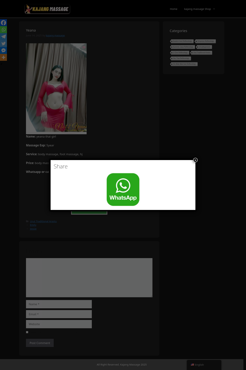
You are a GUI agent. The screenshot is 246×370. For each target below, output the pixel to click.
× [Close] (195, 160)
